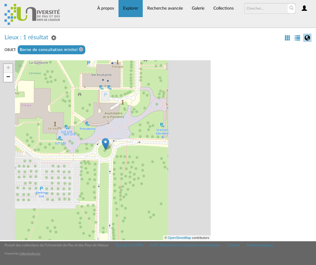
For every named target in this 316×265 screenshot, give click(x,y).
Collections (223, 8)
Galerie (198, 8)
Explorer (130, 8)
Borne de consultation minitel (51, 49)
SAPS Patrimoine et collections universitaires (185, 245)
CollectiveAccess (29, 253)
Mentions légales (260, 245)
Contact (233, 245)
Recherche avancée (165, 8)
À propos (105, 8)
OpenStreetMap (179, 238)
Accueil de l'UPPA (129, 245)
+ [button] (8, 68)
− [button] (8, 77)
